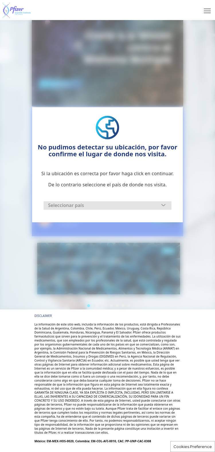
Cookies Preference (192, 446)
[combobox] (107, 205)
